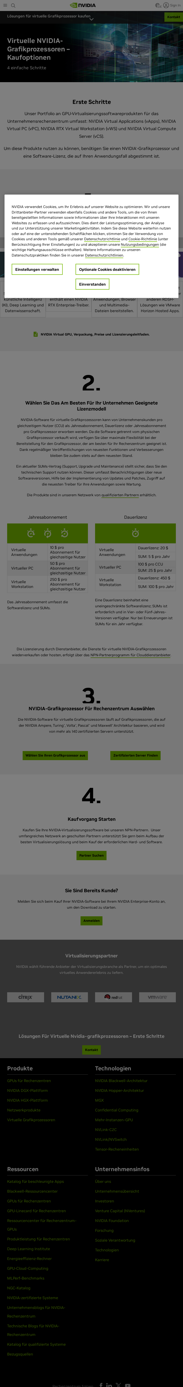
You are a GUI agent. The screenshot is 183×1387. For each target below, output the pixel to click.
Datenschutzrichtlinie (102, 239)
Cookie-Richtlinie (142, 239)
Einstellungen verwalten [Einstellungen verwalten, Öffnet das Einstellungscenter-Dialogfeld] (37, 269)
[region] (91, 246)
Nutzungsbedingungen (140, 244)
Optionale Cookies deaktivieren (107, 269)
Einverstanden (92, 284)
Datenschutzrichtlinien (104, 255)
